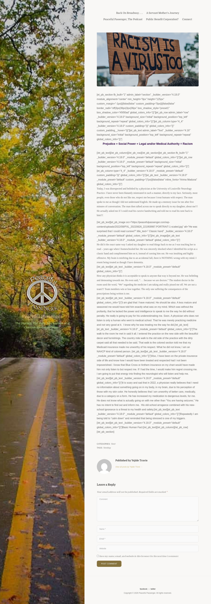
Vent (113, 444)
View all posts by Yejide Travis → (128, 467)
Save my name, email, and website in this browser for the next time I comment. (139, 556)
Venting (107, 448)
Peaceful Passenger (42, 316)
